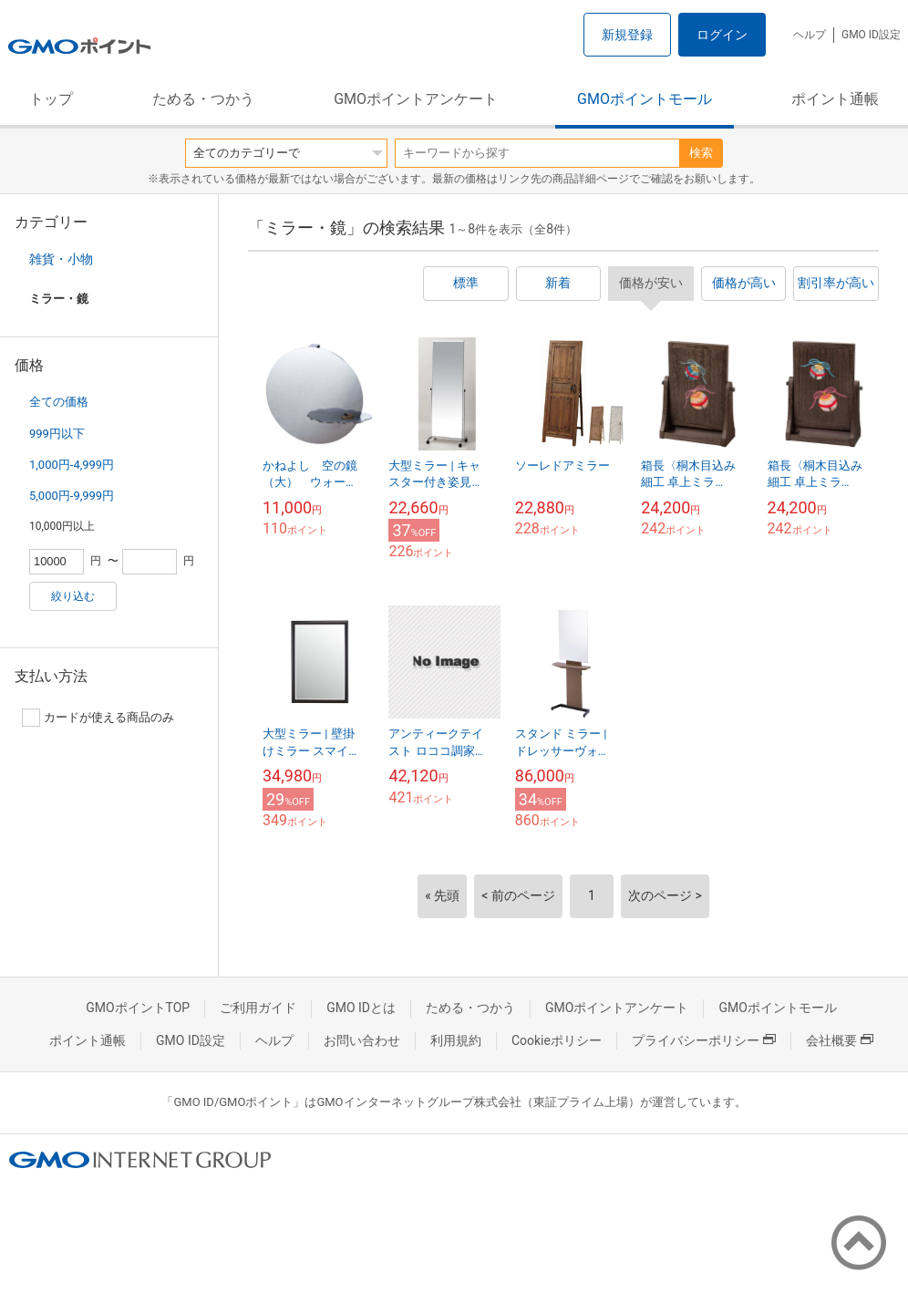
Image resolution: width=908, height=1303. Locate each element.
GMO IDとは (361, 1007)
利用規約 (455, 1040)
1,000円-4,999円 (71, 464)
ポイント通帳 (835, 99)
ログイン (722, 34)
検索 (701, 153)
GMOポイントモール (644, 99)
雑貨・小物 (61, 259)
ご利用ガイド (258, 1007)
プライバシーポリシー (704, 1040)
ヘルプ (809, 34)
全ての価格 (58, 401)
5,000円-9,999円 (71, 495)
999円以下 (57, 433)
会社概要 (839, 1040)
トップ (51, 99)
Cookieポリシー (556, 1040)
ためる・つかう (203, 99)
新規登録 (627, 34)
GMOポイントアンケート (416, 99)
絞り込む (73, 596)
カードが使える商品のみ (98, 717)
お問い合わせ (362, 1040)
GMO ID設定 (871, 34)
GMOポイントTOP (138, 1007)
